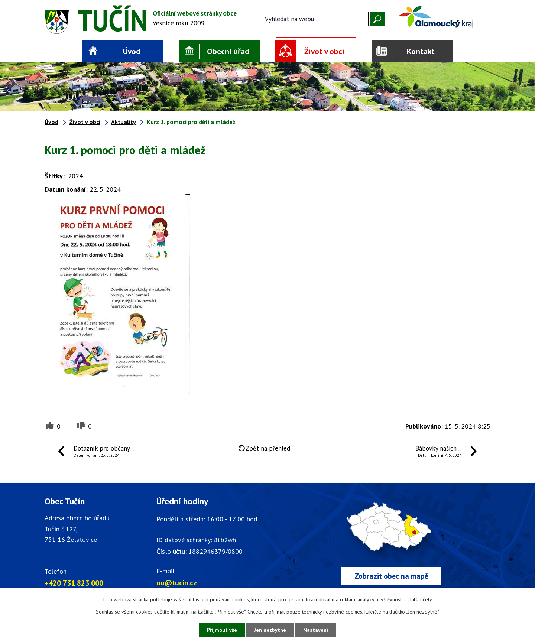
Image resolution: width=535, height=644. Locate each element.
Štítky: (55, 176)
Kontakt (421, 51)
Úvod (131, 51)
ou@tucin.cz (176, 582)
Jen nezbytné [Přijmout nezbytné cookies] (270, 630)
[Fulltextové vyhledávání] (313, 19)
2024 (75, 176)
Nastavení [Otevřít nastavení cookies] (315, 630)
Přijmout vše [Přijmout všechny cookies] (222, 630)
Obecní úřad (228, 51)
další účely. (420, 599)
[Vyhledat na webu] (377, 19)
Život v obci (324, 51)
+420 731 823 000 (74, 583)
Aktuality (123, 122)
